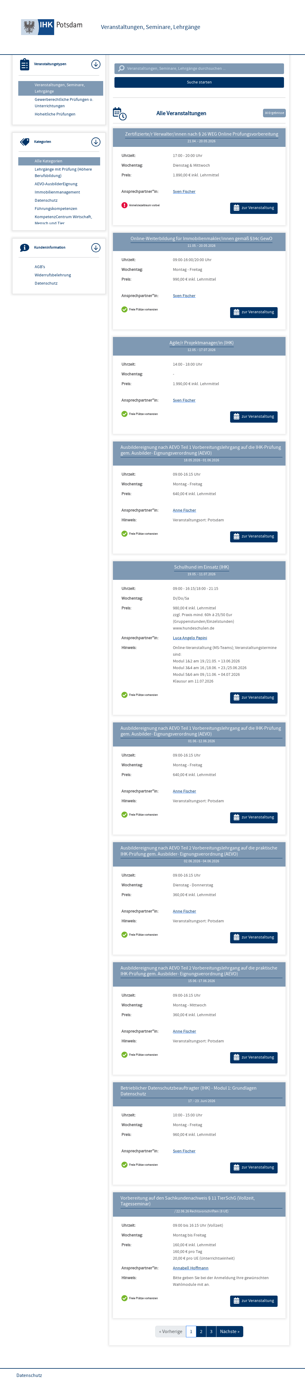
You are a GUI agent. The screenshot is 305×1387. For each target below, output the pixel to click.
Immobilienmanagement (57, 192)
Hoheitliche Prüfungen (55, 114)
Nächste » (230, 1331)
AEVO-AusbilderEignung (56, 184)
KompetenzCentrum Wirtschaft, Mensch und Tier (63, 220)
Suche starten (199, 82)
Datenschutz (46, 200)
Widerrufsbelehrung (53, 275)
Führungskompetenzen (56, 208)
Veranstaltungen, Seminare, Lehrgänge (60, 88)
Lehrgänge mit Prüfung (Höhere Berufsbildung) (63, 173)
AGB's (40, 267)
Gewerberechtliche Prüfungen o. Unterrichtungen (64, 103)
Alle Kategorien (48, 161)
